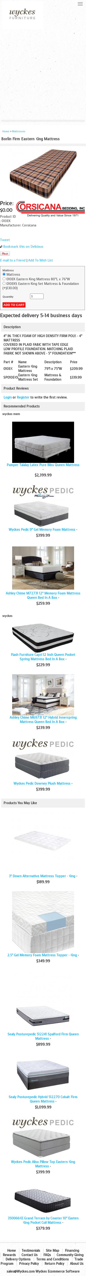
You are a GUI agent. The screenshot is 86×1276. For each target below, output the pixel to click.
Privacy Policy (29, 1264)
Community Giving (70, 1255)
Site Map (52, 1250)
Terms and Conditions (52, 1259)
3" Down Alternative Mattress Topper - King (42, 876)
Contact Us (30, 1255)
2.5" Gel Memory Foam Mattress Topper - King (42, 955)
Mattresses (18, 131)
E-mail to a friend (12, 260)
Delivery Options (18, 1259)
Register (23, 397)
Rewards (9, 1255)
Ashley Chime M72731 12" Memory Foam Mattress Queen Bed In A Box (43, 595)
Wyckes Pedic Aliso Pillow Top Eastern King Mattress (43, 1164)
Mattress (8, 270)
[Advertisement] (43, 75)
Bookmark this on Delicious (23, 247)
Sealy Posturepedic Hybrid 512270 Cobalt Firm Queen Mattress (43, 1099)
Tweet (5, 240)
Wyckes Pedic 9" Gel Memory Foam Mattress (42, 530)
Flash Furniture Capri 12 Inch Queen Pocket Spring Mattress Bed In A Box (43, 657)
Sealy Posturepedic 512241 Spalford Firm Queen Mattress (43, 1036)
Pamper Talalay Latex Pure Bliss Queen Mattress (43, 465)
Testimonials (31, 1250)
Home (5, 131)
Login (7, 397)
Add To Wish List (40, 260)
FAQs (47, 1255)
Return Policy (54, 1264)
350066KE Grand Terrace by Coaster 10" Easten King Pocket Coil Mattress (43, 1220)
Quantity (8, 297)
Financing (72, 1250)
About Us (76, 1264)
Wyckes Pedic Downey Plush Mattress (42, 783)
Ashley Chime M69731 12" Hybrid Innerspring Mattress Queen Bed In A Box (43, 719)
